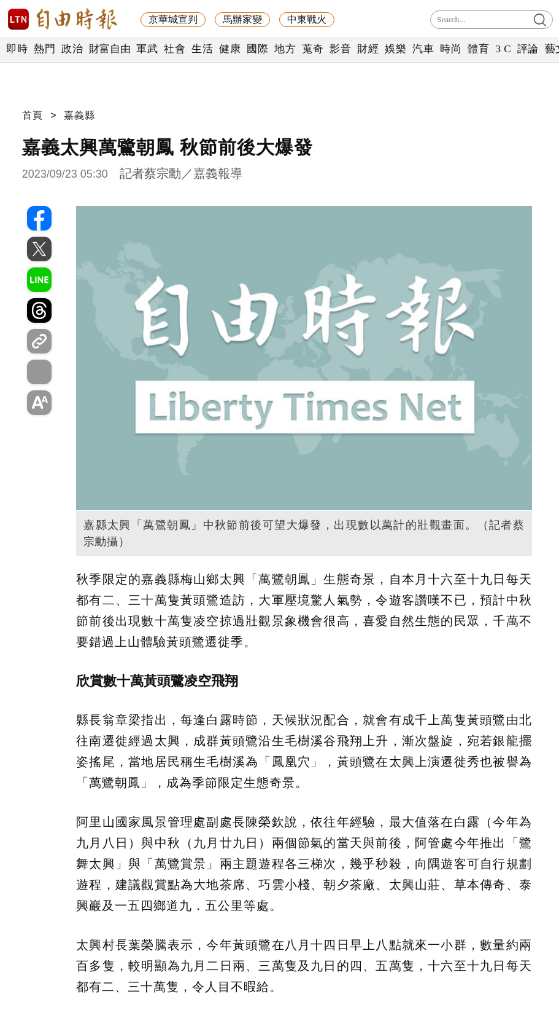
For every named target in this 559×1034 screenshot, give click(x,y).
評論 (528, 49)
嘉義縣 (79, 115)
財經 (368, 49)
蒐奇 (312, 49)
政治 (72, 49)
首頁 (32, 115)
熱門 (44, 49)
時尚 (450, 49)
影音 (340, 49)
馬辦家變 (242, 19)
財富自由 (109, 49)
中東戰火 (306, 19)
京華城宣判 (173, 19)
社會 (174, 49)
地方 (285, 49)
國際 (257, 49)
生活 (202, 49)
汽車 (423, 49)
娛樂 (395, 49)
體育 (478, 49)
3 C (503, 49)
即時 (17, 49)
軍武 (147, 49)
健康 (230, 49)
